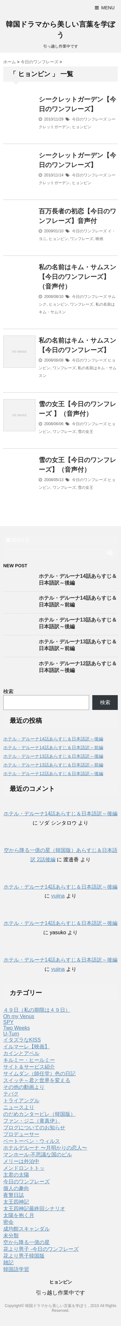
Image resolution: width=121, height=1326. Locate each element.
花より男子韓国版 (24, 1256)
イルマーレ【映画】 (26, 1046)
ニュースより (18, 1107)
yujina (58, 896)
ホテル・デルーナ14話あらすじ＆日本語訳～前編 (53, 747)
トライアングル (21, 1100)
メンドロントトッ (24, 1168)
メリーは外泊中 (21, 1161)
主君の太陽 (16, 1175)
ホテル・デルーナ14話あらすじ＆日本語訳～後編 (53, 738)
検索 (8, 691)
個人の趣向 (16, 1188)
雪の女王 (85, 431)
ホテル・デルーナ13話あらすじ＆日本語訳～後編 (53, 756)
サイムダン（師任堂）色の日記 (39, 1073)
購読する (18, 539)
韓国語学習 (16, 1269)
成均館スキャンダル (26, 1229)
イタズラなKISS (22, 1040)
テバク (11, 1094)
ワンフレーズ (81, 239)
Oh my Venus (18, 1016)
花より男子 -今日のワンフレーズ (41, 1249)
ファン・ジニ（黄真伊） (31, 1121)
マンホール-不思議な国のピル (37, 1154)
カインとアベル (21, 1053)
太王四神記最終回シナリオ (34, 1208)
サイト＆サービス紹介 (29, 1067)
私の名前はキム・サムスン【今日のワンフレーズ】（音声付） (77, 277)
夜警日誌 (13, 1195)
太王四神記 (16, 1202)
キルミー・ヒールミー (29, 1060)
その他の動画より (24, 1087)
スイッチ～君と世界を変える (36, 1080)
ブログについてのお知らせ (34, 1127)
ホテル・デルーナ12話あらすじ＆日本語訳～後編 (53, 773)
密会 (8, 1222)
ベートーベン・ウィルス (31, 1141)
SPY (8, 1022)
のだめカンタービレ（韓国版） (39, 1114)
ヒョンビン (81, 127)
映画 (99, 239)
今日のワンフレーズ (89, 119)
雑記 (8, 1262)
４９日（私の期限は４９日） (36, 1010)
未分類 (11, 1235)
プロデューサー (21, 1134)
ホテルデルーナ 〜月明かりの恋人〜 (45, 1148)
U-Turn (11, 1033)
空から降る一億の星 (26, 1242)
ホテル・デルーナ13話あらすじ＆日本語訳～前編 (53, 764)
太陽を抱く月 (18, 1215)
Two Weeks (16, 1028)
